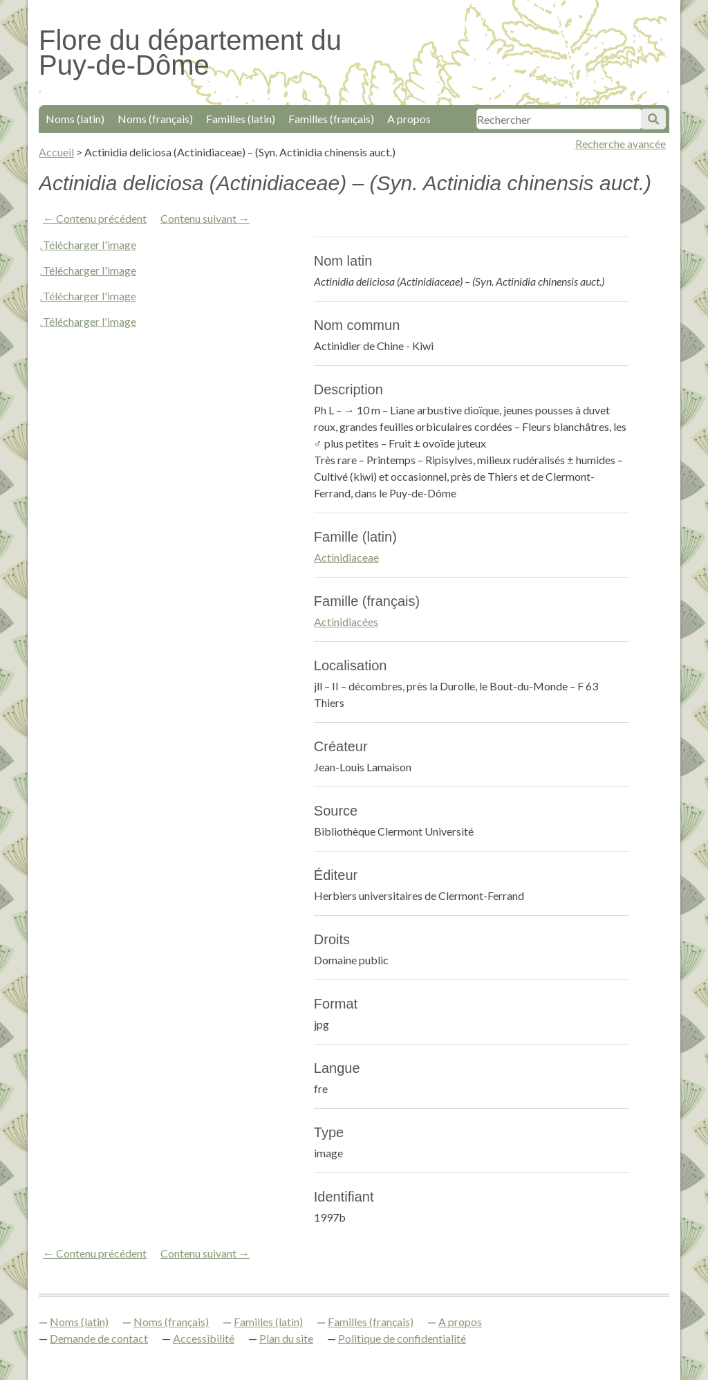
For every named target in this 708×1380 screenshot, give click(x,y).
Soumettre (653, 119)
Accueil (56, 151)
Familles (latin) (240, 118)
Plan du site (286, 1338)
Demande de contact (99, 1338)
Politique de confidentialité (402, 1338)
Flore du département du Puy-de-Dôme (190, 52)
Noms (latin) (75, 118)
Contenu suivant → (205, 218)
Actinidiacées (346, 621)
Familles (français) (331, 118)
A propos (409, 118)
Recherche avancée (620, 143)
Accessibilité (203, 1338)
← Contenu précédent (95, 218)
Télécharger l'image (89, 244)
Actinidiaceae (346, 557)
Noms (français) (155, 118)
